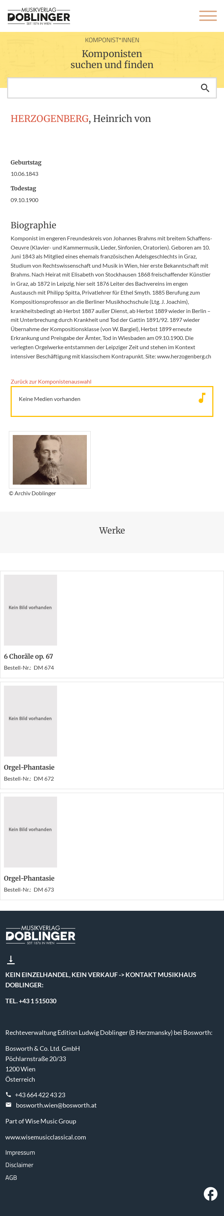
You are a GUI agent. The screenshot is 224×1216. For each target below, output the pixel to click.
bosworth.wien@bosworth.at (56, 1105)
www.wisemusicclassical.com (45, 1137)
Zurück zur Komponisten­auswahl (51, 381)
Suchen (205, 87)
